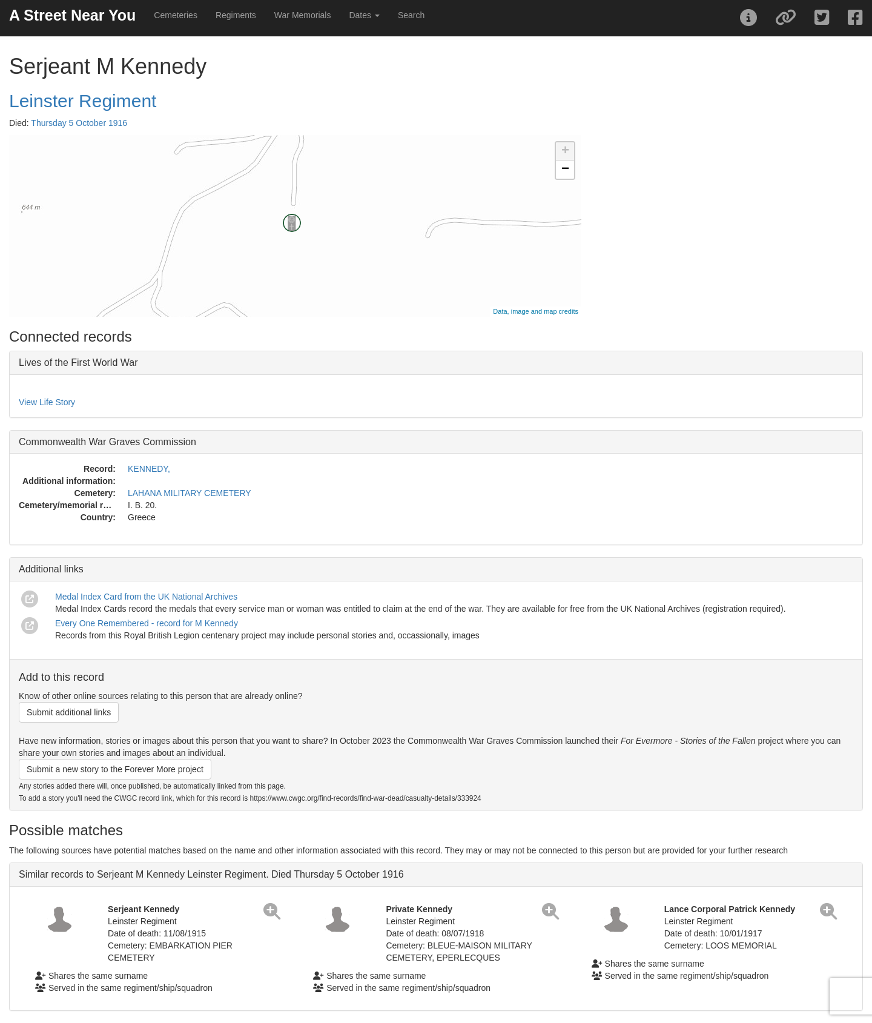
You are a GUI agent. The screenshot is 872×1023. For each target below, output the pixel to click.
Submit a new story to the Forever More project (115, 769)
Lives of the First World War (78, 362)
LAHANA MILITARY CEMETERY (189, 493)
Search (411, 15)
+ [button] (565, 151)
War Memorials (302, 15)
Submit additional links (69, 712)
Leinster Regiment (82, 101)
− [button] (565, 170)
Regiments (236, 15)
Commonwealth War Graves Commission (107, 442)
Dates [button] (364, 15)
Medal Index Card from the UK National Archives (146, 596)
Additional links (51, 569)
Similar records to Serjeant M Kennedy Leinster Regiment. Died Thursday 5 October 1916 (211, 874)
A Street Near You (72, 15)
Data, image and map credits (535, 311)
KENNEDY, (149, 469)
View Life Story (47, 402)
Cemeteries (175, 15)
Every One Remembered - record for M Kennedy (146, 623)
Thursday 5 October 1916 (79, 123)
